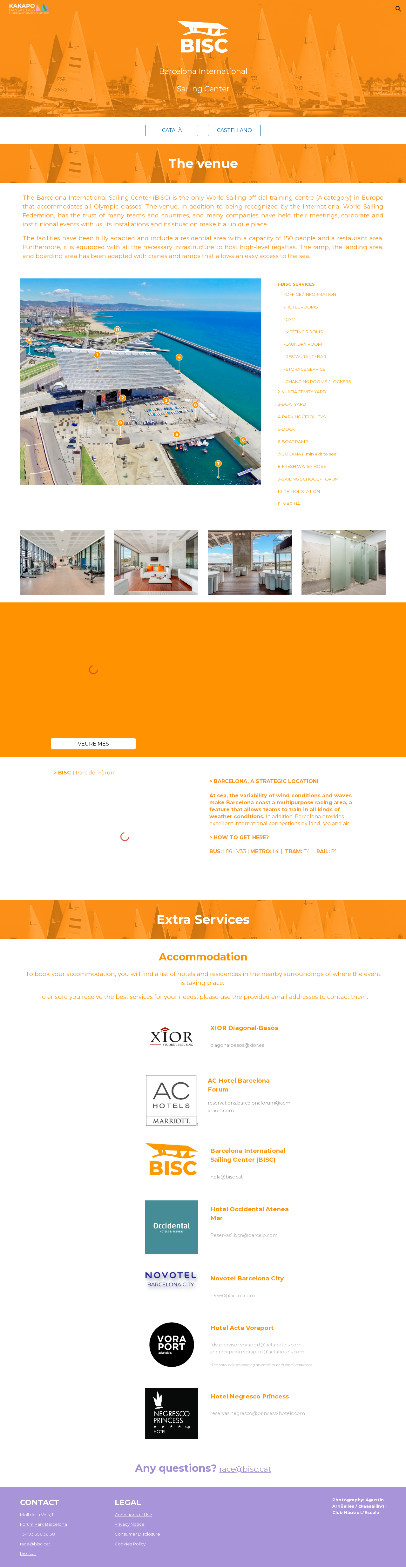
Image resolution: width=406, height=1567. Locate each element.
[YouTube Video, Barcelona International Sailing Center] (250, 669)
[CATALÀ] (171, 130)
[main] (203, 77)
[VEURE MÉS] (93, 744)
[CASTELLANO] (234, 130)
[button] (398, 9)
